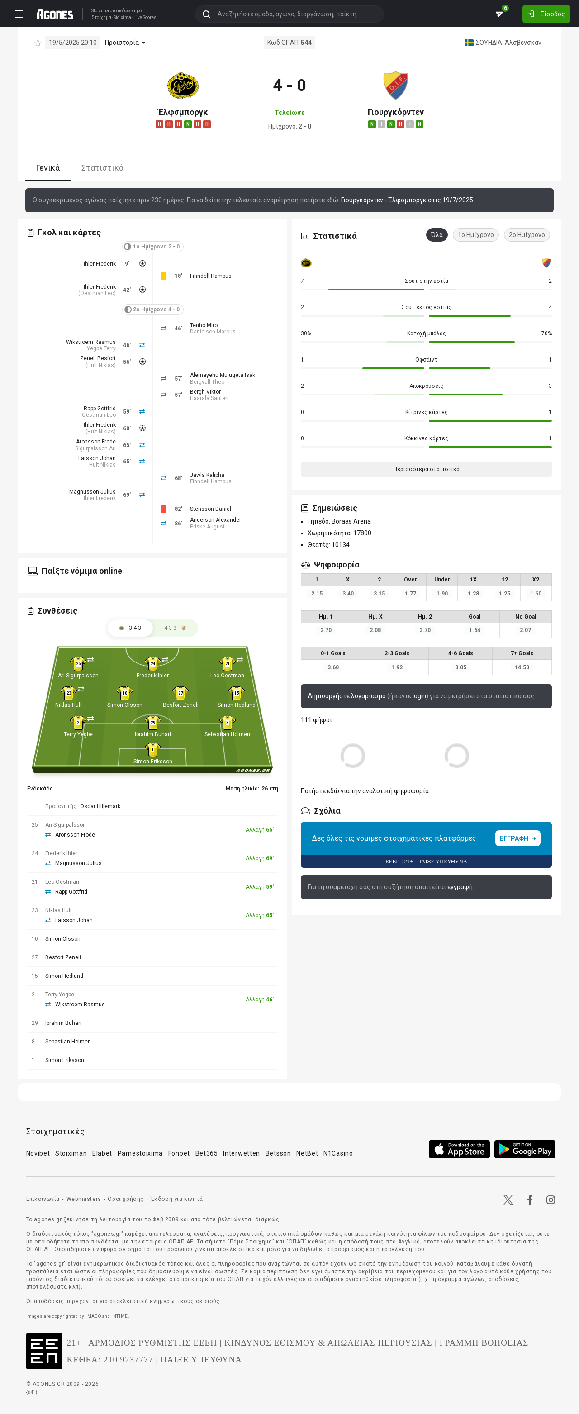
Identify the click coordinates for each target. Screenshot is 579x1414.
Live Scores (145, 17)
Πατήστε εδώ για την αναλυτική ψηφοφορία (365, 791)
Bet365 (206, 1153)
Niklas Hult (68, 705)
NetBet (307, 1153)
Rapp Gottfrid (100, 408)
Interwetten (241, 1153)
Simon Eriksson (152, 761)
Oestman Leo (97, 293)
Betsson (278, 1153)
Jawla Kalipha (207, 475)
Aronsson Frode (96, 441)
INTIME (119, 1316)
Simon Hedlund (237, 705)
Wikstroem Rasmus (91, 342)
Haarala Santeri (209, 398)
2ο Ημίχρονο (527, 234)
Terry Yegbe (78, 734)
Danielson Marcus (213, 332)
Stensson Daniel (210, 509)
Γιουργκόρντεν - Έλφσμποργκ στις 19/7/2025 (407, 200)
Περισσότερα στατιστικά (427, 469)
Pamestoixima (140, 1153)
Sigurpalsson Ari (95, 448)
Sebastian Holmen (227, 734)
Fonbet (179, 1153)
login (419, 696)
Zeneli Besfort (98, 358)
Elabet (102, 1153)
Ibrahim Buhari (153, 734)
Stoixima (100, 10)
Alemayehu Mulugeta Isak (222, 375)
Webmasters (83, 1199)
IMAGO (93, 1316)
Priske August (207, 527)
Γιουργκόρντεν (396, 112)
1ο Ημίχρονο (476, 234)
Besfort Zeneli (181, 705)
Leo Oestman (227, 675)
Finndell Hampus (211, 276)
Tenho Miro (204, 325)
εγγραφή (460, 886)
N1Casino (338, 1153)
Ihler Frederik (100, 264)
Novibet (38, 1153)
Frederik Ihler (153, 675)
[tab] (175, 628)
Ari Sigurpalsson (78, 675)
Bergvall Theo (207, 382)
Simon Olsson (124, 705)
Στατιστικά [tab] (102, 167)
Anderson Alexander (215, 520)
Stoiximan (71, 1153)
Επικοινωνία (43, 1199)
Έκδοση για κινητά (177, 1199)
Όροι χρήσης (126, 1199)
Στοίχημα (101, 17)
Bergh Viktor (205, 392)
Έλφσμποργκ (183, 112)
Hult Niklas (100, 365)
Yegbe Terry (101, 348)
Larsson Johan (97, 458)
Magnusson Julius (92, 492)
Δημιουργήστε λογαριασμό (347, 696)
